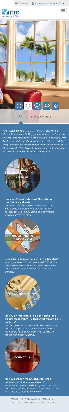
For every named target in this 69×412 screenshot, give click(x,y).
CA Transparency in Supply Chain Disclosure (41, 402)
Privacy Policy (16, 402)
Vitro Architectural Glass (30, 399)
